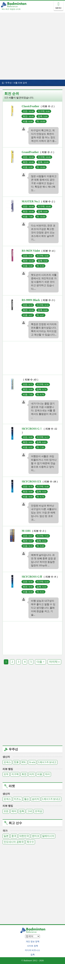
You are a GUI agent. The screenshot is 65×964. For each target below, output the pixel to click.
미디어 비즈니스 (32, 950)
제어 (13, 811)
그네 (29, 811)
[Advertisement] (32, 45)
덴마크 (35, 836)
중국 (13, 836)
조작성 (38, 811)
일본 (6, 836)
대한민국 (24, 836)
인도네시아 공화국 (14, 842)
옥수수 (30, 842)
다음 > (40, 661)
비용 (39, 774)
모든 (6, 811)
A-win (32, 762)
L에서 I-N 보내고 (47, 762)
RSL (24, 762)
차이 (47, 774)
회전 (24, 774)
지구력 (15, 774)
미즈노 (17, 799)
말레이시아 (48, 836)
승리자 (35, 799)
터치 (31, 774)
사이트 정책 (32, 946)
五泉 (16, 762)
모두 (6, 774)
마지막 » (54, 661)
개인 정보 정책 (32, 941)
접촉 (21, 811)
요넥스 (7, 762)
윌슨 (26, 799)
